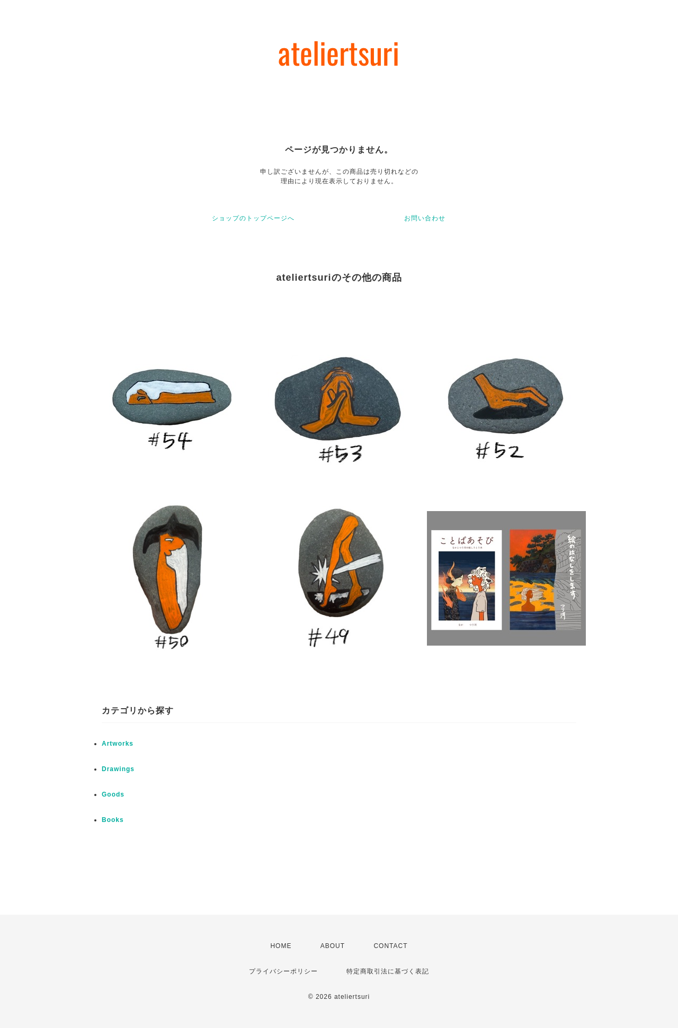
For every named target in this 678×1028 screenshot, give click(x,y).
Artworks (117, 743)
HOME (280, 946)
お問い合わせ (424, 218)
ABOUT (332, 946)
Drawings (118, 769)
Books (113, 820)
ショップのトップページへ (253, 218)
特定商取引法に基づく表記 (387, 971)
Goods (113, 794)
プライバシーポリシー (283, 971)
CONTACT (390, 946)
